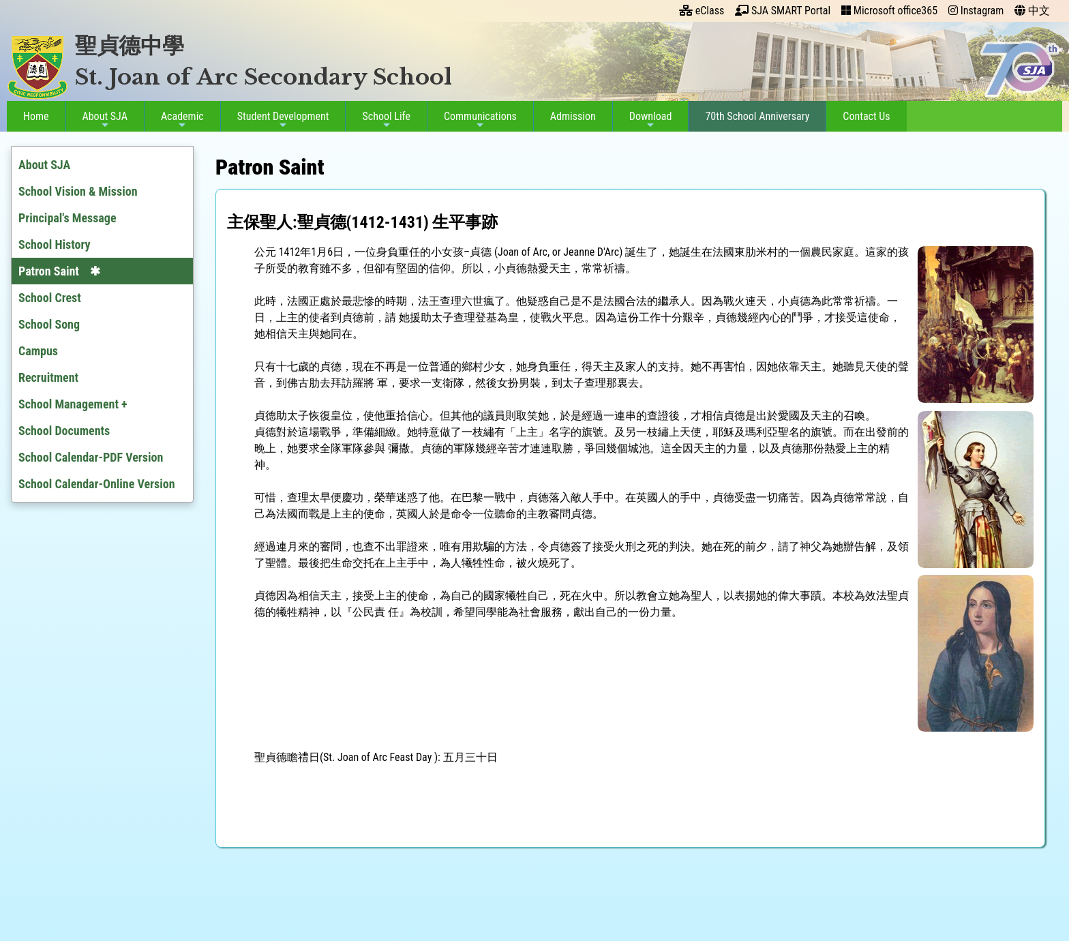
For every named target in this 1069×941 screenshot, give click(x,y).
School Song (49, 324)
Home (33, 116)
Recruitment (48, 377)
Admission (570, 116)
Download (648, 120)
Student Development (281, 120)
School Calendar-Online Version (96, 484)
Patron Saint (48, 271)
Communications (477, 120)
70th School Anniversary (754, 116)
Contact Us (863, 116)
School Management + (72, 404)
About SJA (102, 120)
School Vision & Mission (78, 191)
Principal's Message (67, 218)
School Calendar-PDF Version (90, 457)
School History (54, 244)
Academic (179, 120)
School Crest (49, 297)
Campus (38, 351)
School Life (384, 120)
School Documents (64, 430)
